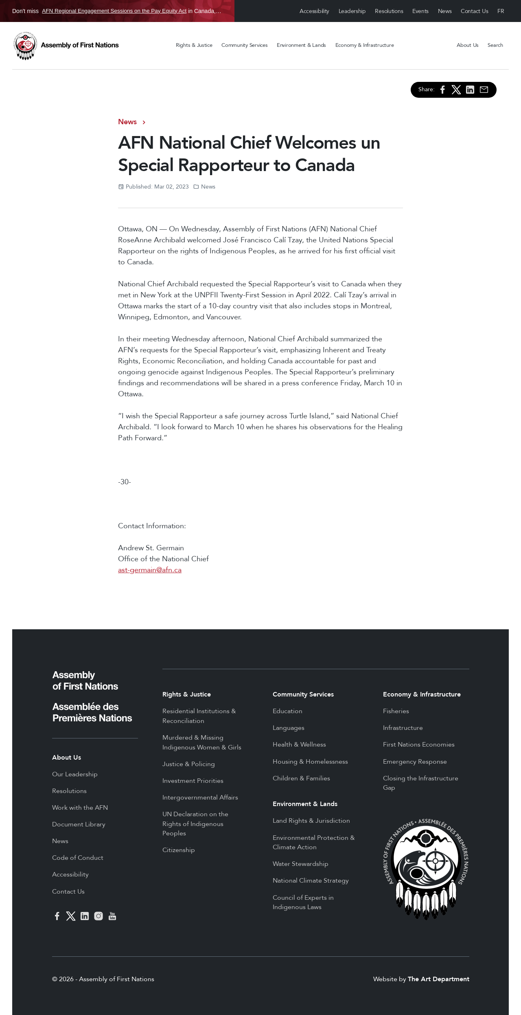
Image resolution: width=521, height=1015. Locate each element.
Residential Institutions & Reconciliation (199, 716)
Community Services (244, 45)
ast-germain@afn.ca (150, 570)
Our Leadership (75, 774)
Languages (288, 727)
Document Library (78, 824)
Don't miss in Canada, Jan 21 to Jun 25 (117, 11)
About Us (468, 45)
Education (287, 711)
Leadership (352, 11)
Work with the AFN (80, 807)
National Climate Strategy (311, 880)
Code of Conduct (77, 857)
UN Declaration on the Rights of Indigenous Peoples (195, 824)
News (445, 11)
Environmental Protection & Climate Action (314, 842)
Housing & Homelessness (310, 761)
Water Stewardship (300, 863)
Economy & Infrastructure (364, 45)
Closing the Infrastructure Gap (420, 783)
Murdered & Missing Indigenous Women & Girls (201, 742)
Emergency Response (415, 761)
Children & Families (301, 778)
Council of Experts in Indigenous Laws (303, 902)
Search (495, 45)
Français (501, 11)
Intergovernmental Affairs (200, 797)
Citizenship (178, 850)
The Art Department (438, 979)
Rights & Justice (194, 45)
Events (420, 11)
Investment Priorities (192, 780)
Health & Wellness (299, 744)
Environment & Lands (301, 45)
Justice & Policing (188, 764)
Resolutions (389, 11)
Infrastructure (403, 727)
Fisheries (396, 711)
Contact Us (474, 11)
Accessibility (314, 11)
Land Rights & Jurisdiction (311, 820)
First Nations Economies (419, 744)
